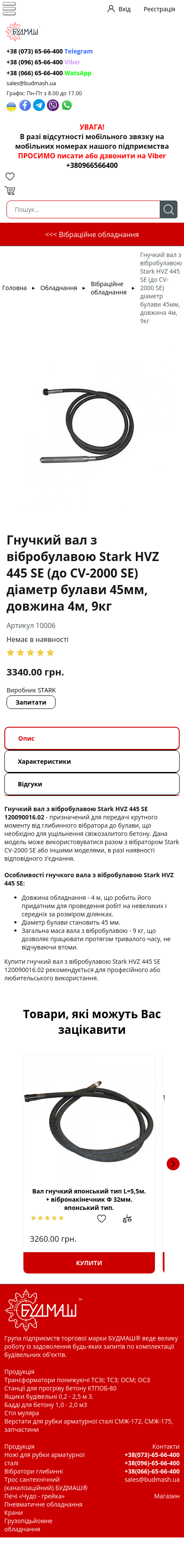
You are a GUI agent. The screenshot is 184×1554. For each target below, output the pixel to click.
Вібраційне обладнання (109, 288)
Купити (92, 1263)
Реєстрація (159, 9)
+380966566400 (92, 165)
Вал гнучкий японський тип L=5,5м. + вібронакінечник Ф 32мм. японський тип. (92, 1199)
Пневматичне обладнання (43, 1504)
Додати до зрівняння (136, 1218)
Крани (13, 1512)
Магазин (167, 1496)
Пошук (168, 209)
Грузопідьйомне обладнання (28, 1525)
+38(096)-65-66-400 (152, 1463)
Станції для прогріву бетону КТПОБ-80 (60, 1388)
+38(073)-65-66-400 (152, 1454)
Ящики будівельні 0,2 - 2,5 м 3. (48, 1396)
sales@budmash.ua (31, 83)
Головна (14, 288)
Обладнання (58, 288)
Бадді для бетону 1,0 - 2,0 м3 (45, 1404)
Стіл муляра (21, 1413)
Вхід (124, 9)
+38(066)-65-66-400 (152, 1471)
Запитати (31, 702)
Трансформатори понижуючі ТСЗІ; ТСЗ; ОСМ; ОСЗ (77, 1380)
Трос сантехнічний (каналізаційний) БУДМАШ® (46, 1483)
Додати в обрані (109, 1218)
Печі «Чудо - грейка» (34, 1496)
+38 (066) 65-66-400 (49, 73)
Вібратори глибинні (33, 1471)
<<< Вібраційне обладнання (92, 234)
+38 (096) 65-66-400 (43, 62)
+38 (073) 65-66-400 (50, 51)
